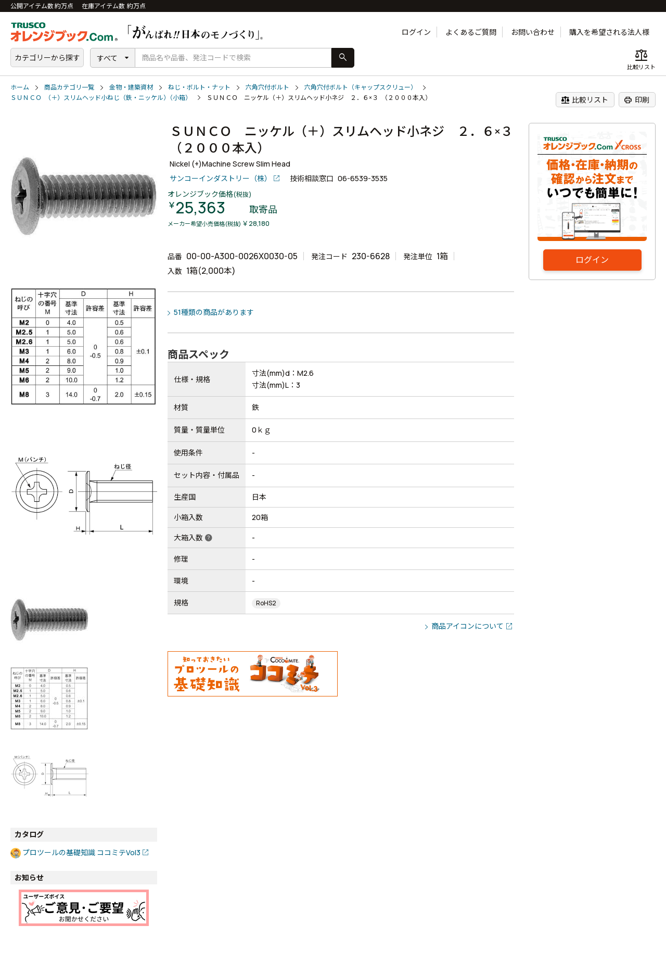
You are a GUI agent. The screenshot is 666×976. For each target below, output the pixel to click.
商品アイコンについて (467, 626)
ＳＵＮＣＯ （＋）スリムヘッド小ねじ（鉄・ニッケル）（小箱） (100, 97)
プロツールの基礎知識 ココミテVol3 (81, 852)
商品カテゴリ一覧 (69, 87)
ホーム (19, 87)
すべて (107, 58)
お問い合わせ (533, 32)
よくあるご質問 (470, 32)
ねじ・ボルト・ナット (199, 87)
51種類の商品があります (214, 312)
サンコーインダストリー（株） (221, 178)
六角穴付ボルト (267, 87)
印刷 (636, 100)
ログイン (416, 32)
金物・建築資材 (131, 87)
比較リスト (584, 100)
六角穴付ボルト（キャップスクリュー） (360, 87)
